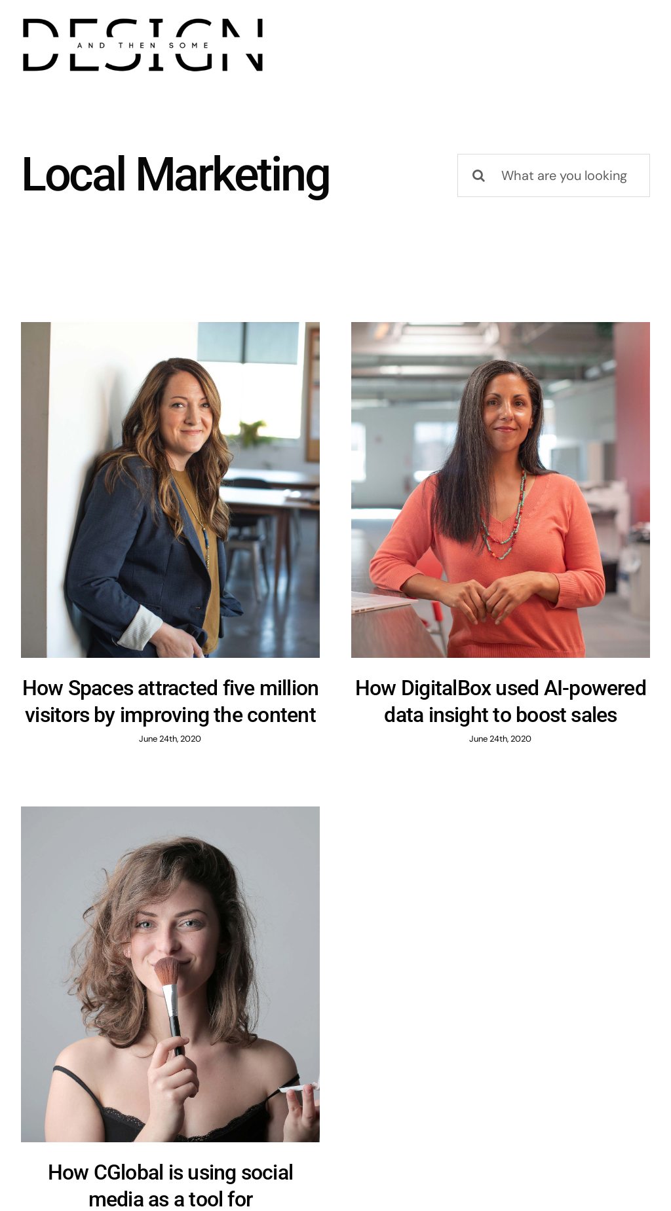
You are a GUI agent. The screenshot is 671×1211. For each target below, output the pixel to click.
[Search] (479, 175)
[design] (142, 19)
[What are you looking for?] (553, 175)
